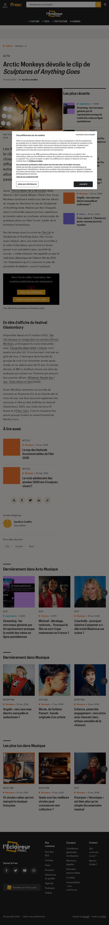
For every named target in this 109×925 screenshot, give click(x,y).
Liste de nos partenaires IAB (27, 177)
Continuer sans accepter (85, 135)
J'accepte (83, 184)
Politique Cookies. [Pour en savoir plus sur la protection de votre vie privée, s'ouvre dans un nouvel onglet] (36, 161)
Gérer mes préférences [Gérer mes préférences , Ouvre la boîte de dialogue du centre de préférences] (27, 184)
